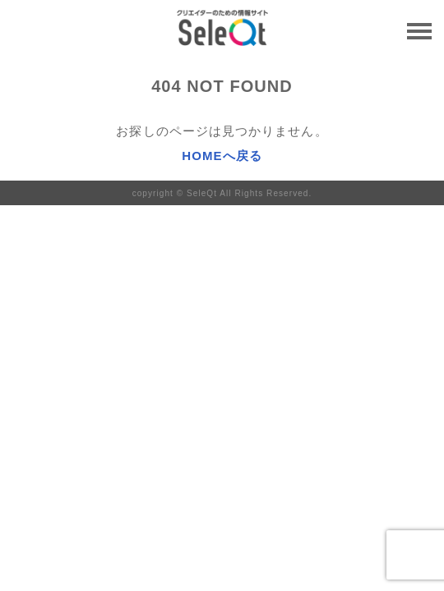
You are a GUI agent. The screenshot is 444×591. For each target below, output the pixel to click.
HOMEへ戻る (222, 156)
